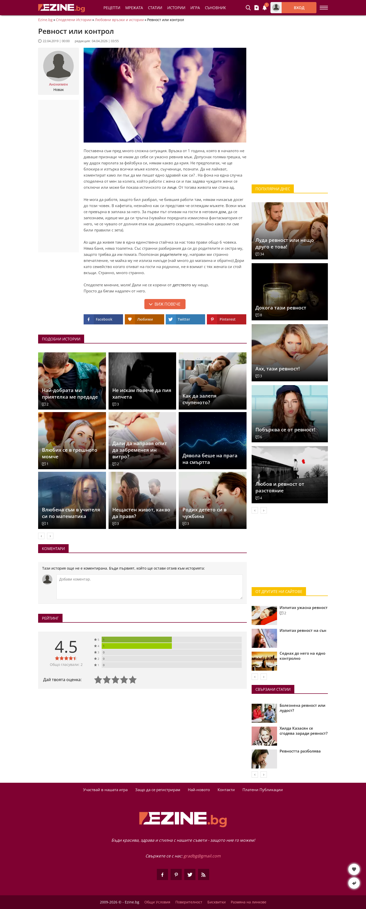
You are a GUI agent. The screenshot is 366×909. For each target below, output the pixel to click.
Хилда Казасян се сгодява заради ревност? (304, 731)
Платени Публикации (262, 789)
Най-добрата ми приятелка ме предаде (70, 393)
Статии (155, 7)
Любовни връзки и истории (119, 20)
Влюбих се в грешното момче (69, 453)
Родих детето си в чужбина (204, 513)
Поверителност (188, 902)
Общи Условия (157, 902)
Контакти (226, 789)
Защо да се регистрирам (157, 789)
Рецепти (111, 7)
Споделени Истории (74, 20)
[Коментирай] (149, 586)
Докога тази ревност (280, 307)
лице (171, 187)
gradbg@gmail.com (202, 856)
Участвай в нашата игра (105, 789)
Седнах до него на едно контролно (302, 656)
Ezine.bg (45, 20)
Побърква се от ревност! (285, 429)
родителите (171, 254)
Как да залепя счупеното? (199, 399)
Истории (176, 7)
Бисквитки (216, 902)
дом (222, 211)
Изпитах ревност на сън (303, 630)
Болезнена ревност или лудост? (302, 708)
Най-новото (199, 789)
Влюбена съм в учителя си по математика (71, 513)
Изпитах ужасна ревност (304, 607)
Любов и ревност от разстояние (279, 487)
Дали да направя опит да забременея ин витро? (139, 450)
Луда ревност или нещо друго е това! (284, 243)
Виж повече (167, 304)
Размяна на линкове (248, 902)
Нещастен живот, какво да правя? (141, 513)
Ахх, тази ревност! (277, 368)
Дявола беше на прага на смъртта (209, 458)
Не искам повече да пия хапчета (141, 393)
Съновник (215, 7)
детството (182, 284)
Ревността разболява (300, 751)
